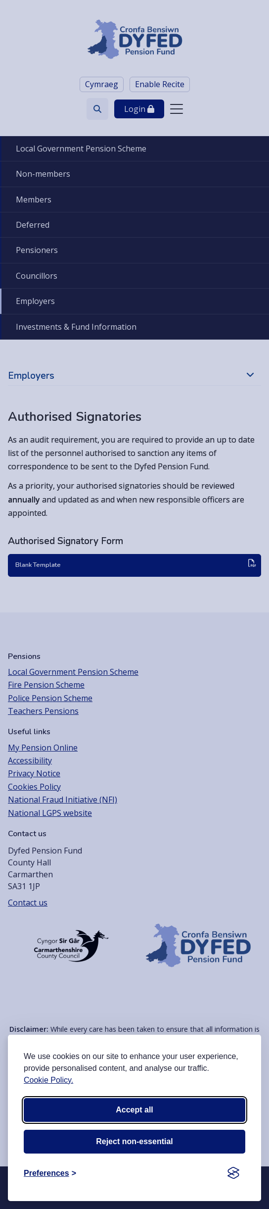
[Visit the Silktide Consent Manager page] (233, 1173)
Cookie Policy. (48, 1080)
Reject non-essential (134, 1141)
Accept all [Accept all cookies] (134, 1110)
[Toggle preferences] (50, 1173)
